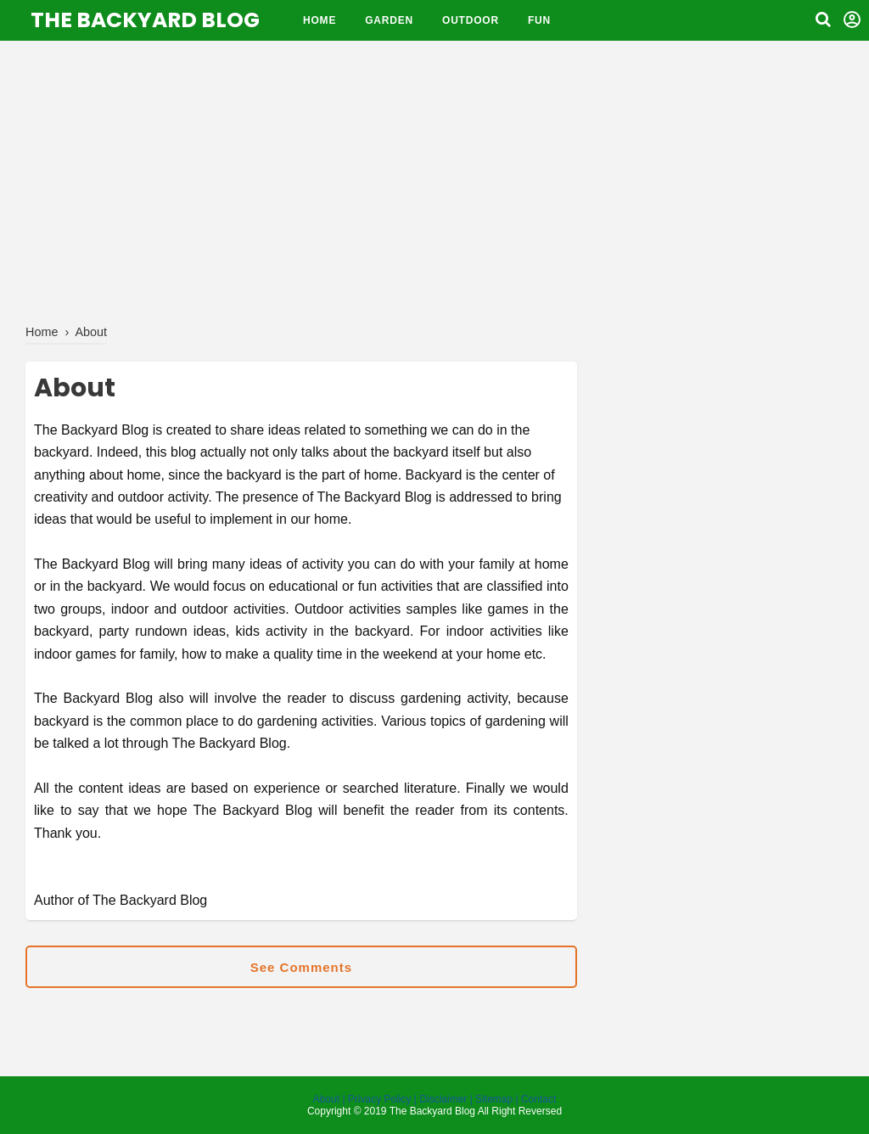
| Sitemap (491, 1099)
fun (539, 20)
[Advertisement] (434, 178)
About (328, 1099)
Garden (389, 20)
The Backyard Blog (145, 20)
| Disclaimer (440, 1099)
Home (319, 20)
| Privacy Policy (376, 1099)
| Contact (536, 1099)
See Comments (301, 967)
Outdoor (470, 20)
